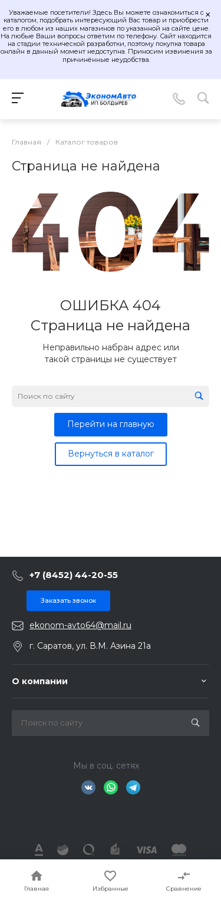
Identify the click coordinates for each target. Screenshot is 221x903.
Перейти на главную (110, 424)
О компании (40, 681)
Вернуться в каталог (111, 453)
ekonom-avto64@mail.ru (80, 625)
